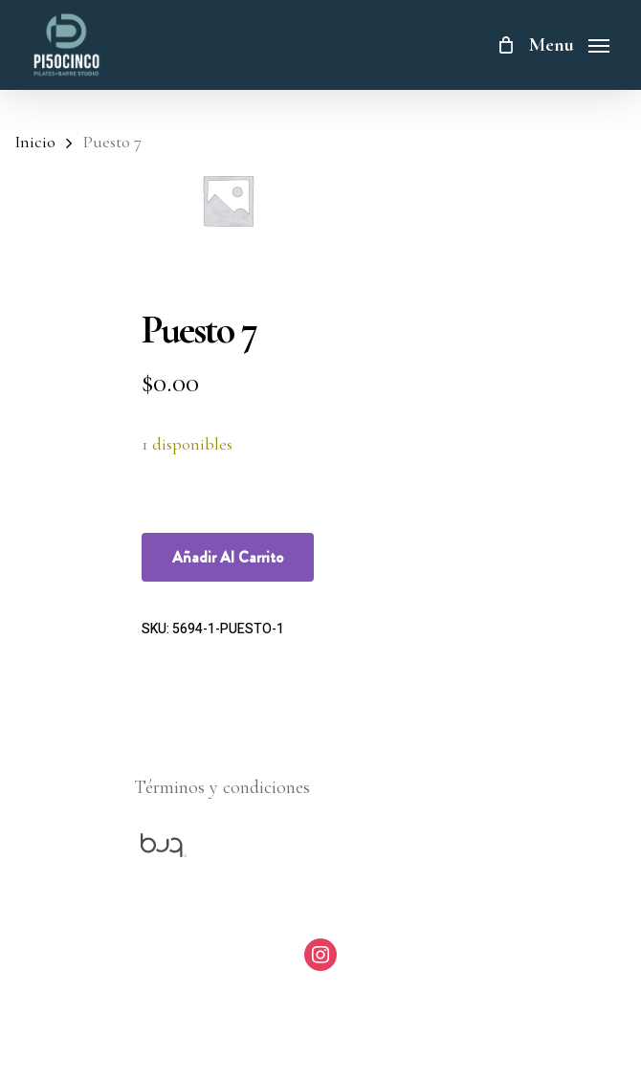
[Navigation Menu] (569, 42)
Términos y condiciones (222, 787)
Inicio (34, 141)
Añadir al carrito (227, 557)
